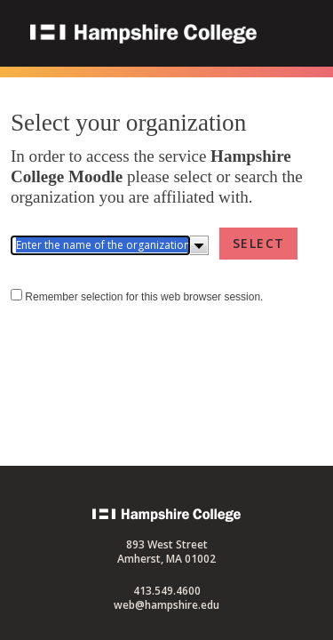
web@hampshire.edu (166, 604)
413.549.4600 (167, 590)
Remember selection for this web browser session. (144, 316)
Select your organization (128, 122)
